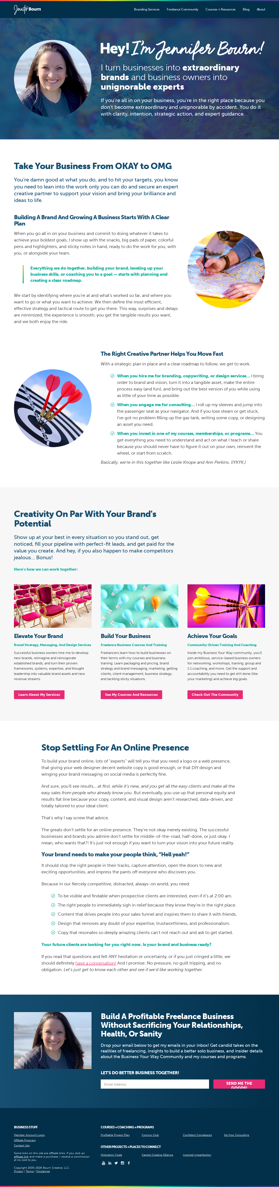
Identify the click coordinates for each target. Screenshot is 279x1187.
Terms (30, 1171)
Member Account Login (29, 1135)
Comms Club (150, 1135)
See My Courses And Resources (131, 695)
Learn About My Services (39, 695)
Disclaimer (43, 1171)
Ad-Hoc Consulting (236, 1135)
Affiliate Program (25, 1140)
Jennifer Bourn (27, 10)
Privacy (18, 1171)
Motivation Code (111, 1154)
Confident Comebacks (197, 1135)
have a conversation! (95, 963)
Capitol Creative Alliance (157, 1154)
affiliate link (21, 1156)
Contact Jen (22, 1145)
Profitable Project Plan (115, 1135)
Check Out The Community (215, 695)
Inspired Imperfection (197, 1154)
